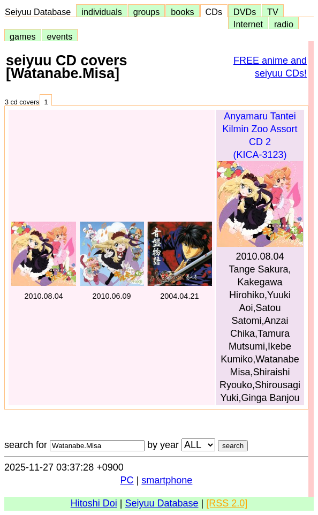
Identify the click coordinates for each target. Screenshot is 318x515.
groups (146, 12)
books (182, 12)
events (60, 36)
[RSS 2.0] (226, 503)
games (23, 36)
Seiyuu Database (40, 12)
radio (283, 24)
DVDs (245, 12)
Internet (248, 24)
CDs (214, 12)
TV (272, 12)
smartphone (166, 480)
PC (127, 480)
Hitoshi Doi (94, 503)
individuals (102, 12)
